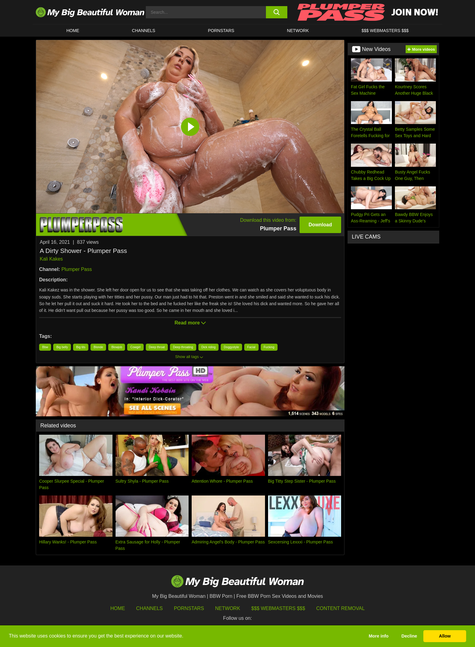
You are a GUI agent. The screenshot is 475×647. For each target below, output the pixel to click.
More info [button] (378, 636)
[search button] (276, 12)
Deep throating (183, 347)
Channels (149, 608)
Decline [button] (409, 636)
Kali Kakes (51, 258)
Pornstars (221, 30)
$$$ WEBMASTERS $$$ (385, 30)
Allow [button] (445, 636)
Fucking (269, 347)
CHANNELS (143, 30)
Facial (251, 347)
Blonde (98, 347)
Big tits (80, 347)
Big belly (62, 347)
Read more (190, 322)
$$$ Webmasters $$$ (278, 608)
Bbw (45, 347)
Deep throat (157, 347)
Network (298, 30)
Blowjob (116, 347)
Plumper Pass (76, 269)
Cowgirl (135, 347)
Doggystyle (231, 347)
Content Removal (340, 608)
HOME (72, 30)
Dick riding (208, 347)
